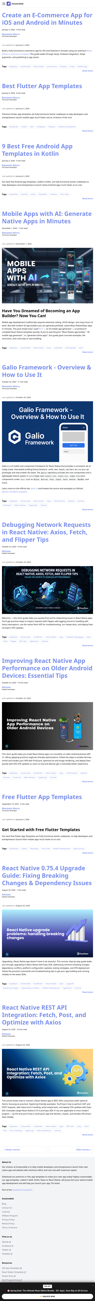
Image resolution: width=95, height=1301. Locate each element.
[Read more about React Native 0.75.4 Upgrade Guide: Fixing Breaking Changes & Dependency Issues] (87, 992)
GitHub (6, 1242)
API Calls (23, 641)
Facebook (7, 1245)
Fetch (5, 641)
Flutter (24, 127)
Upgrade (70, 984)
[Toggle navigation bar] (4, 4)
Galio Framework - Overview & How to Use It (46, 371)
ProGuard (7, 505)
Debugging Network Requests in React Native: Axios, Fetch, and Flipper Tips (46, 532)
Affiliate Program (10, 1215)
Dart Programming (12, 1280)
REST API (70, 1126)
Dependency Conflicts (30, 988)
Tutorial (43, 505)
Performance (59, 501)
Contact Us (7, 1207)
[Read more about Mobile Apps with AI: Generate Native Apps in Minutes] (87, 352)
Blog (4, 1203)
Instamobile (26, 66)
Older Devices (20, 505)
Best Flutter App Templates (42, 86)
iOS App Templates (12, 1268)
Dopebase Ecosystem (22, 1189)
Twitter (6, 1249)
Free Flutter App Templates (42, 797)
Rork (41, 328)
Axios (88, 637)
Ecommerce (52, 66)
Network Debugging (74, 637)
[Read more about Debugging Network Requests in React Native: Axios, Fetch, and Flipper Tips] (87, 645)
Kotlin (33, 194)
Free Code (64, 194)
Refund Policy (8, 1223)
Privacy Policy (8, 1219)
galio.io (34, 488)
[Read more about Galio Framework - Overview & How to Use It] (87, 509)
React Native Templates (14, 1272)
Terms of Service (9, 1227)
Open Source (78, 848)
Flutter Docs (8, 1276)
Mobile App (82, 66)
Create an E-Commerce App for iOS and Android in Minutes (47, 18)
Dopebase (13, 66)
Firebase (63, 66)
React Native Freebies (13, 1284)
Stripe (72, 66)
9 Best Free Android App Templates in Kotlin (37, 150)
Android (24, 194)
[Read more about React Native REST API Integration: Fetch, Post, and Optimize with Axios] (87, 1134)
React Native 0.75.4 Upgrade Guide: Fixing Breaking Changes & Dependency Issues (47, 875)
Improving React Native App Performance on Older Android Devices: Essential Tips (47, 668)
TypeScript (33, 505)
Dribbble (7, 1253)
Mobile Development (67, 127)
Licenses (6, 1211)
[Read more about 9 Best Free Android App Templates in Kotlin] (87, 198)
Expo (49, 348)
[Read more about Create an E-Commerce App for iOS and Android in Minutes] (87, 70)
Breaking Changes (10, 988)
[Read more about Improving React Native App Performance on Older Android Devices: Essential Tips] (87, 781)
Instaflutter (13, 127)
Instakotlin (13, 194)
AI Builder (58, 348)
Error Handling (16, 1130)
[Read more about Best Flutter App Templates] (87, 130)
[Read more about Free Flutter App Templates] (87, 853)
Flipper (13, 641)
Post (5, 1130)
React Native (39, 66)
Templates (41, 127)
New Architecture (44, 1130)
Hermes (81, 501)
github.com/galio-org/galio (14, 491)
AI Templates (70, 348)
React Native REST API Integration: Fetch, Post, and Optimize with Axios (44, 1014)
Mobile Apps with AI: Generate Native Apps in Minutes (47, 217)
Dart (32, 127)
